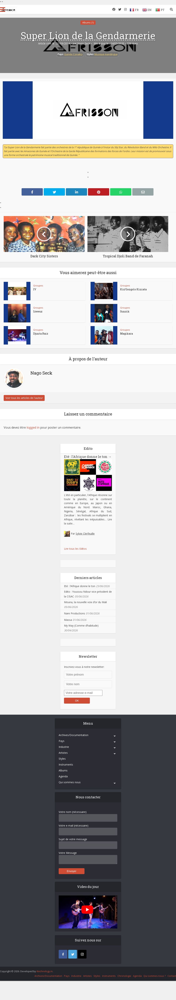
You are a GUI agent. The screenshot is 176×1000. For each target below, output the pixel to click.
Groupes (38, 285)
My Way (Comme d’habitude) (81, 625)
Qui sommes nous (70, 782)
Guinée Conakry (73, 54)
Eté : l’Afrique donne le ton (87, 456)
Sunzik (125, 311)
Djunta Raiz (40, 333)
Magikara (126, 333)
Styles (62, 758)
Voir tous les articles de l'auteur (24, 398)
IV (34, 289)
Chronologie (124, 976)
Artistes (63, 752)
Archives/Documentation (73, 735)
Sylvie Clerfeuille (85, 533)
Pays (61, 741)
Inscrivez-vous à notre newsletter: (84, 667)
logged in (33, 427)
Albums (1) (88, 22)
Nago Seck (83, 43)
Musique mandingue (106, 54)
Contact (172, 976)
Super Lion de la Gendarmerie (88, 35)
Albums (63, 770)
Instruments (66, 764)
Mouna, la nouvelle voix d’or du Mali (85, 602)
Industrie (64, 747)
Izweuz (37, 311)
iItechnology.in (45, 971)
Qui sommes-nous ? (155, 976)
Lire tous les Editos (75, 548)
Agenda (63, 776)
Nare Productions (74, 613)
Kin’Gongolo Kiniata (133, 289)
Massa (68, 620)
